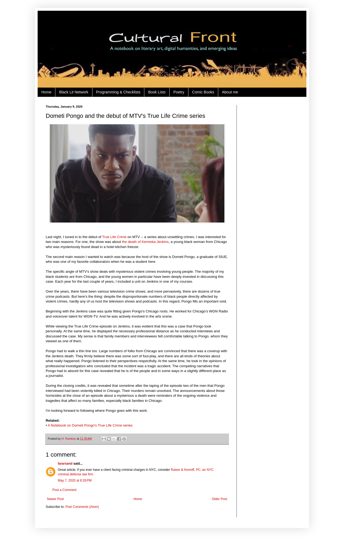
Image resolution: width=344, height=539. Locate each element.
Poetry (178, 92)
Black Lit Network (73, 92)
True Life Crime (114, 237)
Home (46, 92)
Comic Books (203, 92)
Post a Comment (64, 490)
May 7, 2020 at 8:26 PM (75, 480)
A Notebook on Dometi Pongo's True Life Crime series (90, 425)
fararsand (65, 463)
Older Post (219, 499)
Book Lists (157, 92)
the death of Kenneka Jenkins (145, 242)
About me (230, 92)
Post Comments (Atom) (82, 507)
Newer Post (55, 499)
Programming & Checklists (118, 92)
